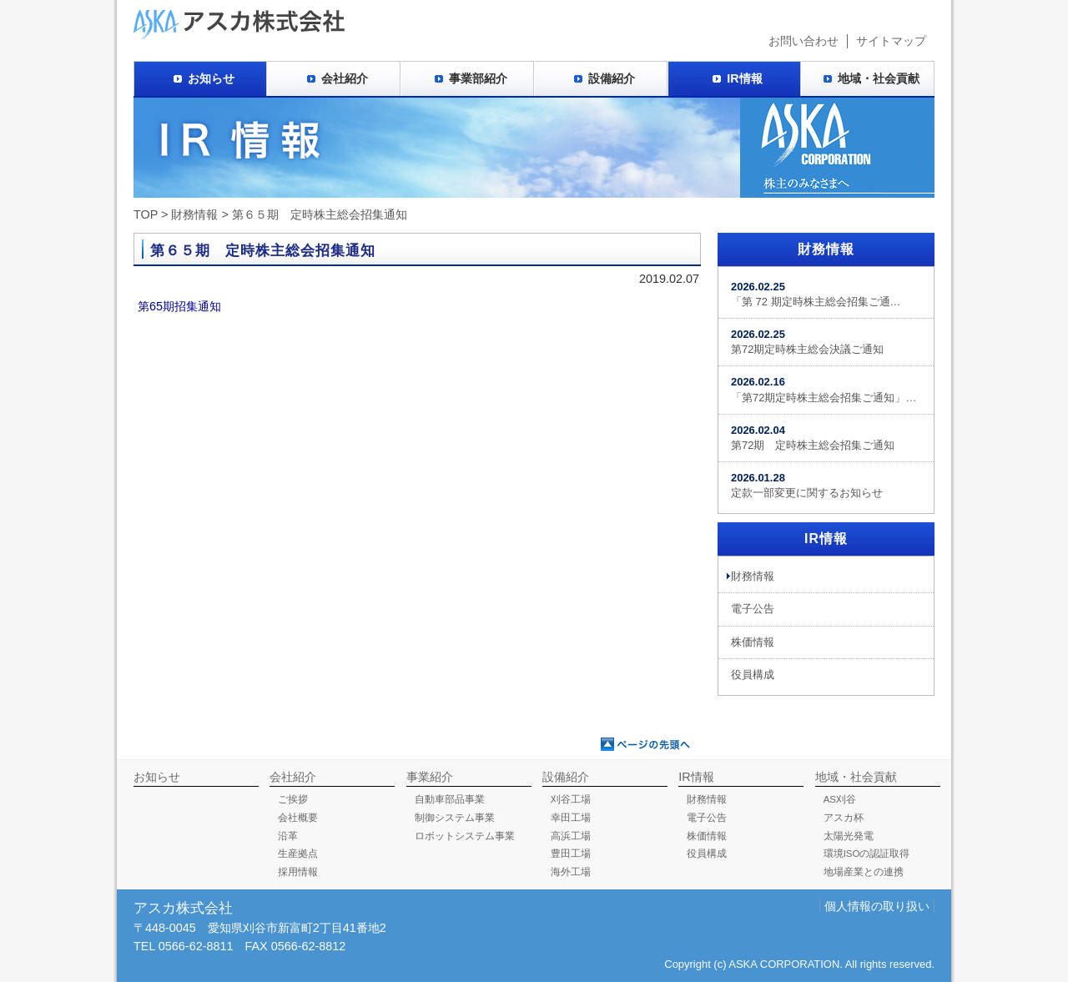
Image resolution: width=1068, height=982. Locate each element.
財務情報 (194, 214)
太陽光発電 (849, 836)
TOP (146, 214)
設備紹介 (611, 78)
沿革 (288, 836)
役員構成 (752, 674)
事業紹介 (429, 776)
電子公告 (752, 608)
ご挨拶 (293, 799)
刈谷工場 (571, 799)
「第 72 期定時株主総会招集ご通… (816, 294)
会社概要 (298, 818)
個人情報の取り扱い (876, 906)
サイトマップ (891, 41)
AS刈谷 (840, 799)
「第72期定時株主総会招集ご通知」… (823, 389)
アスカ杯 (844, 818)
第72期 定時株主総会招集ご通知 (812, 437)
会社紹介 (344, 78)
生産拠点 (298, 854)
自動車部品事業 (450, 799)
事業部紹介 (478, 78)
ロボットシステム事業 (465, 836)
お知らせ (211, 78)
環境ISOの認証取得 (867, 854)
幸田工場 (571, 818)
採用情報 (298, 872)
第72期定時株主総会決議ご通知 (807, 341)
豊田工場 (571, 854)
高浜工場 (571, 836)
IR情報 (744, 78)
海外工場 (571, 872)
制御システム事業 (455, 818)
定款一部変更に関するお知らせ (807, 485)
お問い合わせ (803, 41)
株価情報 (752, 642)
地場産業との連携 (864, 872)
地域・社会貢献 (878, 78)
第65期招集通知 (179, 306)
